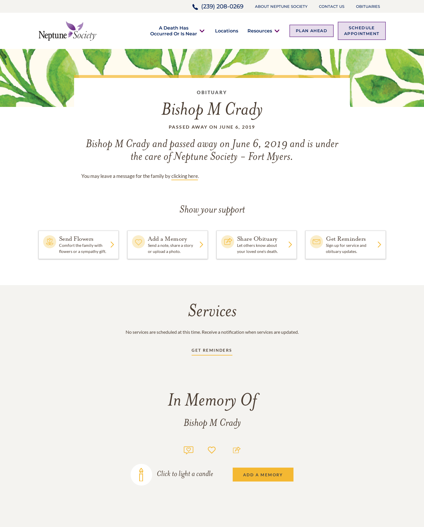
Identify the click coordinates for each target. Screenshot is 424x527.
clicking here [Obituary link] (184, 176)
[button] (174, 31)
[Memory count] (188, 449)
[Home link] (67, 30)
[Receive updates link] (212, 351)
